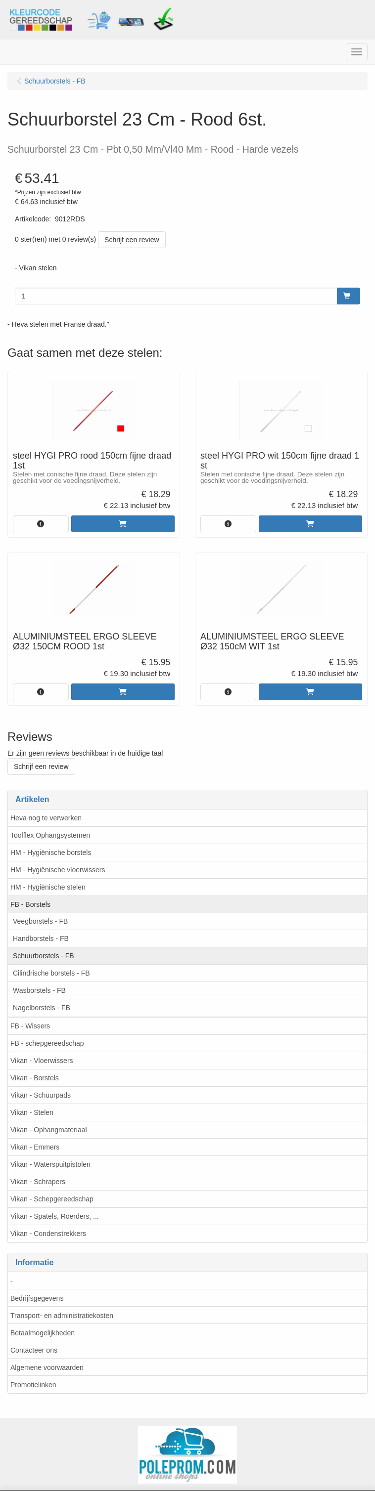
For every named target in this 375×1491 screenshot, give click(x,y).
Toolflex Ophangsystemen (50, 835)
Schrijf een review (131, 240)
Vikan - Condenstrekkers (48, 1233)
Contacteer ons (33, 1350)
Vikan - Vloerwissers (41, 1061)
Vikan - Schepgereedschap (52, 1199)
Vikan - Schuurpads (40, 1095)
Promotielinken (33, 1385)
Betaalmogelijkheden (42, 1333)
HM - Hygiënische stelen (48, 887)
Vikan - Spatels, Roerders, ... (54, 1216)
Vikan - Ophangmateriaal (48, 1130)
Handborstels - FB (41, 938)
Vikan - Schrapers (37, 1182)
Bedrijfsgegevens (36, 1298)
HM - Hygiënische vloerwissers (57, 870)
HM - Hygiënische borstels (50, 852)
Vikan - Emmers (34, 1147)
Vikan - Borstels (34, 1078)
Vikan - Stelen (31, 1112)
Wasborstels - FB (39, 990)
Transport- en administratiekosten (61, 1316)
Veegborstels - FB (40, 921)
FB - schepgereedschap (47, 1043)
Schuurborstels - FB (43, 956)
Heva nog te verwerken (46, 818)
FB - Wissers (30, 1026)
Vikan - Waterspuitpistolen (50, 1164)
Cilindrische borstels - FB (51, 973)
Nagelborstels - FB (41, 1008)
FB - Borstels (30, 904)
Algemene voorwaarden (47, 1367)
